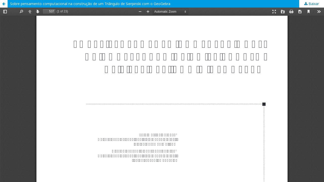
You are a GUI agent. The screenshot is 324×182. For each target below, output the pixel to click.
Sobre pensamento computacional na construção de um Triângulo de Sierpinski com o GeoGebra (90, 3)
